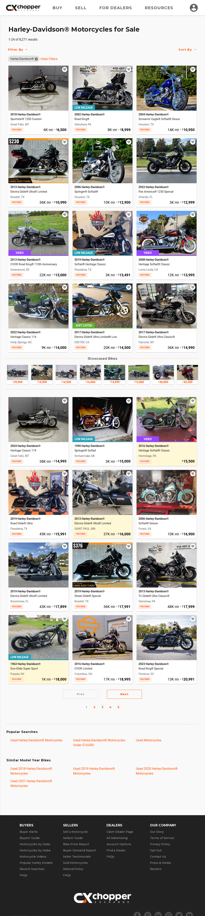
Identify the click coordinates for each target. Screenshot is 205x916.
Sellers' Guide (73, 838)
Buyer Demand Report (79, 850)
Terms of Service (162, 838)
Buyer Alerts (29, 832)
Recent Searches (32, 869)
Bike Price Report (76, 844)
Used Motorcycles (149, 740)
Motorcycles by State (35, 844)
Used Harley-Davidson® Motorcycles (36, 740)
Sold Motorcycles (75, 863)
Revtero (156, 869)
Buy (57, 7)
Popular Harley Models (36, 863)
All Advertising (117, 838)
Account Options (119, 844)
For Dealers (115, 7)
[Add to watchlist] (64, 69)
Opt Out (156, 850)
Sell (80, 7)
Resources (159, 7)
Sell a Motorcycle (75, 832)
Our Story (157, 832)
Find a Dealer (116, 850)
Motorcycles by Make (35, 850)
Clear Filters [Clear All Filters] (48, 59)
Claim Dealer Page (120, 832)
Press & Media (160, 863)
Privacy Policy (160, 844)
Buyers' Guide (30, 838)
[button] (22, 58)
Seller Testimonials (77, 856)
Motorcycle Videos (33, 856)
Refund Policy (73, 869)
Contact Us (158, 856)
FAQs (23, 875)
